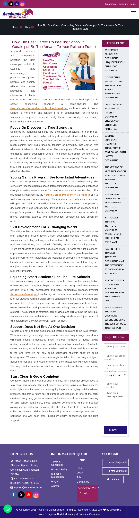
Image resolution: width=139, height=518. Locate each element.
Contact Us (83, 481)
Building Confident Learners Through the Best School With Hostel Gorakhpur (115, 148)
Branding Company (89, 514)
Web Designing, (47, 514)
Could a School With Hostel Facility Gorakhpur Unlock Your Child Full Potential (114, 116)
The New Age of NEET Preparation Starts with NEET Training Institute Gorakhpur (115, 177)
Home (15, 27)
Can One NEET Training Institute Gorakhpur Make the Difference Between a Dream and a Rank (115, 261)
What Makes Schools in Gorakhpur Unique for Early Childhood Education (115, 60)
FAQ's (54, 481)
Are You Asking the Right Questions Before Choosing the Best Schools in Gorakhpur (115, 317)
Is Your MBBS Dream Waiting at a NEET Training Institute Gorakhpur (115, 202)
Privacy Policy (59, 469)
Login (133, 4)
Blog (27, 27)
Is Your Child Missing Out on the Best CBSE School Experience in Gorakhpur (113, 87)
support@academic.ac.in (28, 487)
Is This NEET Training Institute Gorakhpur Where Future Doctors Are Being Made (113, 230)
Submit (115, 430)
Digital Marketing (66, 514)
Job (79, 477)
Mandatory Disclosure (116, 4)
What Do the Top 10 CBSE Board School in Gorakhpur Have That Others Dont (115, 290)
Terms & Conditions (57, 463)
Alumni (55, 485)
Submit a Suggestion (57, 475)
